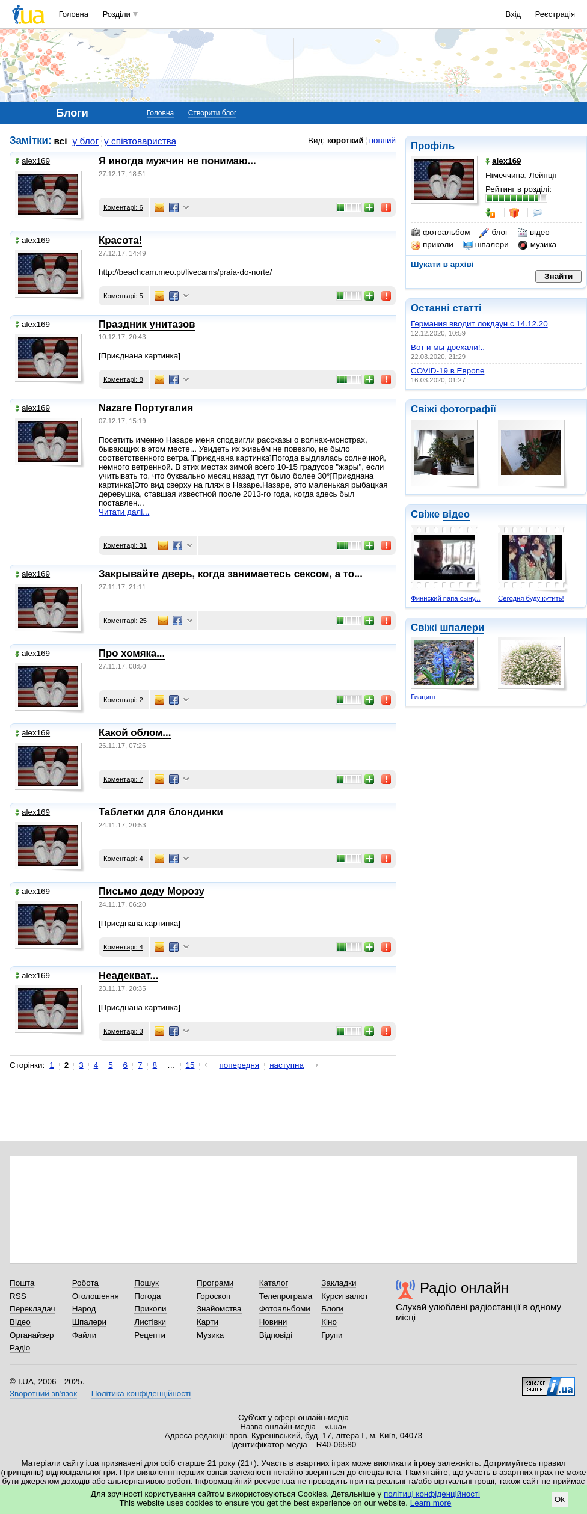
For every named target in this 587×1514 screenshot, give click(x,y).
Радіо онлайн (464, 1288)
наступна (286, 1065)
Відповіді (276, 1335)
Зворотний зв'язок (43, 1393)
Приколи (150, 1308)
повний (382, 140)
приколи (432, 245)
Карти (207, 1321)
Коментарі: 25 (125, 620)
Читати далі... (124, 511)
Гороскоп (213, 1296)
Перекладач (32, 1308)
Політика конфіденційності (141, 1393)
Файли (84, 1335)
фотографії (468, 409)
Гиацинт (423, 696)
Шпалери (89, 1321)
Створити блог (212, 113)
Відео (20, 1321)
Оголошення (95, 1296)
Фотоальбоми (284, 1308)
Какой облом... (135, 732)
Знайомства (219, 1308)
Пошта (22, 1282)
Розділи (117, 14)
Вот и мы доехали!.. (448, 347)
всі (60, 141)
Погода (147, 1296)
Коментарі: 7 (123, 779)
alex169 (32, 160)
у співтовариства (140, 141)
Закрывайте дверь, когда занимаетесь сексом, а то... (231, 574)
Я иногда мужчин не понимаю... (177, 161)
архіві (462, 264)
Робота (85, 1282)
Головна (73, 14)
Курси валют (344, 1296)
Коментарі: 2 (123, 699)
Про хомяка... (132, 653)
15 (190, 1065)
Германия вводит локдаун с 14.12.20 (479, 323)
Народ (84, 1308)
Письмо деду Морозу (151, 891)
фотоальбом (440, 233)
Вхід (513, 14)
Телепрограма (286, 1296)
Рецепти (149, 1335)
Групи (331, 1335)
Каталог (274, 1282)
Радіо (20, 1347)
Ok (560, 1499)
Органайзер (32, 1335)
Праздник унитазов (147, 324)
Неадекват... (128, 975)
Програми (215, 1282)
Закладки (338, 1282)
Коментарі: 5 (123, 295)
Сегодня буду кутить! (531, 598)
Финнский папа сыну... (445, 598)
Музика (210, 1335)
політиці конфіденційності (432, 1493)
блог (493, 233)
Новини (273, 1321)
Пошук (146, 1282)
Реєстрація (555, 14)
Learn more (431, 1502)
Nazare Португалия (146, 408)
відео (534, 233)
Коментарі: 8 (123, 379)
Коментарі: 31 (125, 545)
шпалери (486, 245)
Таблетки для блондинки (161, 812)
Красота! (120, 240)
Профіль (433, 146)
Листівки (150, 1321)
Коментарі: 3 (123, 1031)
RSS (18, 1296)
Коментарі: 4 (123, 858)
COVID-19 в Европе (447, 370)
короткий (345, 140)
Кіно (329, 1321)
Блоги (332, 1308)
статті (467, 308)
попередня (239, 1065)
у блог (86, 141)
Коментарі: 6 (123, 207)
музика (537, 245)
